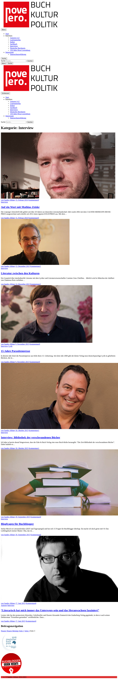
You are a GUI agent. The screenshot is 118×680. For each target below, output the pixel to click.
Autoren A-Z (14, 38)
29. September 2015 (22, 517)
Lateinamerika (15, 40)
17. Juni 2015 (20, 603)
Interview (4, 202)
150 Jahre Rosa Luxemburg (20, 50)
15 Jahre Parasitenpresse (15, 350)
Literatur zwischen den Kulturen (20, 273)
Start (7, 34)
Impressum (9, 52)
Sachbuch (13, 44)
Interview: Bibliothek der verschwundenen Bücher (30, 437)
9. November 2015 (22, 344)
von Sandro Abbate (8, 200)
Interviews (14, 46)
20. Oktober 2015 (21, 430)
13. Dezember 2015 (22, 266)
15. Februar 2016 (21, 200)
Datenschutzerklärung (18, 54)
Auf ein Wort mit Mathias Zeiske (20, 207)
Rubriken (8, 36)
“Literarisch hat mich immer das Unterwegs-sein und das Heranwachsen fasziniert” (50, 610)
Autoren (4, 605)
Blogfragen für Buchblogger (17, 523)
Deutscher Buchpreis (17, 48)
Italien (12, 42)
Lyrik (10, 346)
